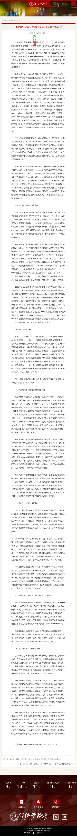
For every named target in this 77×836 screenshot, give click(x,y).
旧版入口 (40, 833)
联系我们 (56, 803)
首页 (3, 20)
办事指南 (21, 803)
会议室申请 (38, 803)
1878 (51, 833)
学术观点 (18, 20)
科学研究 (10, 20)
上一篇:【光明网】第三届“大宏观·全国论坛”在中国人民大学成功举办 (33, 759)
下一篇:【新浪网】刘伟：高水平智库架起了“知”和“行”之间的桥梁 (45, 764)
